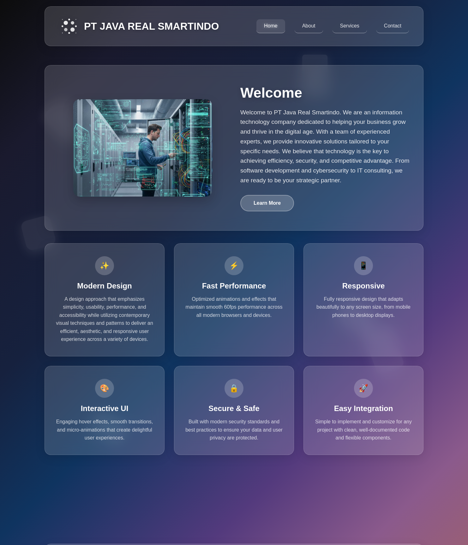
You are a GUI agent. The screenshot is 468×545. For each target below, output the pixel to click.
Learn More (267, 203)
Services (349, 25)
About (308, 25)
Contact (392, 25)
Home (271, 25)
